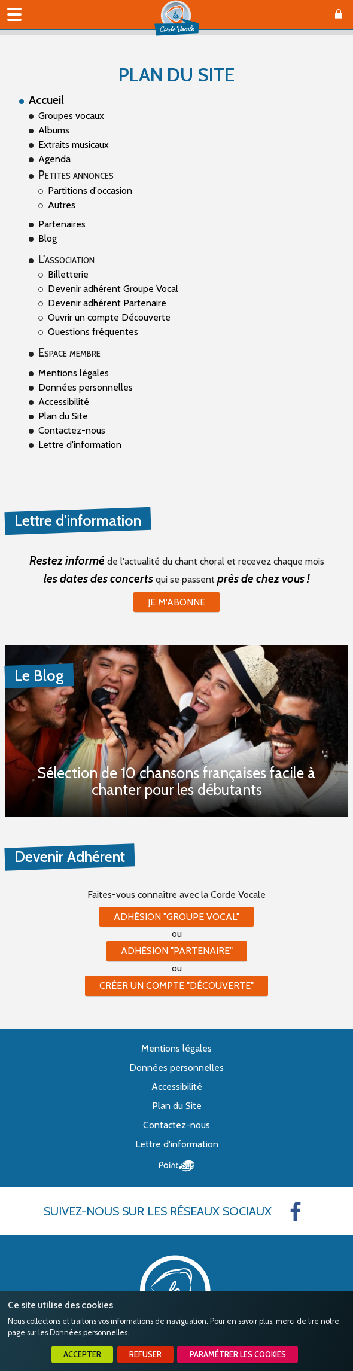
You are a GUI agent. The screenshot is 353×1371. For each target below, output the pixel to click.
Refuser (145, 1354)
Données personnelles (88, 1332)
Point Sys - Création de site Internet (176, 1166)
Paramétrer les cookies (238, 1354)
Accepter (82, 1354)
